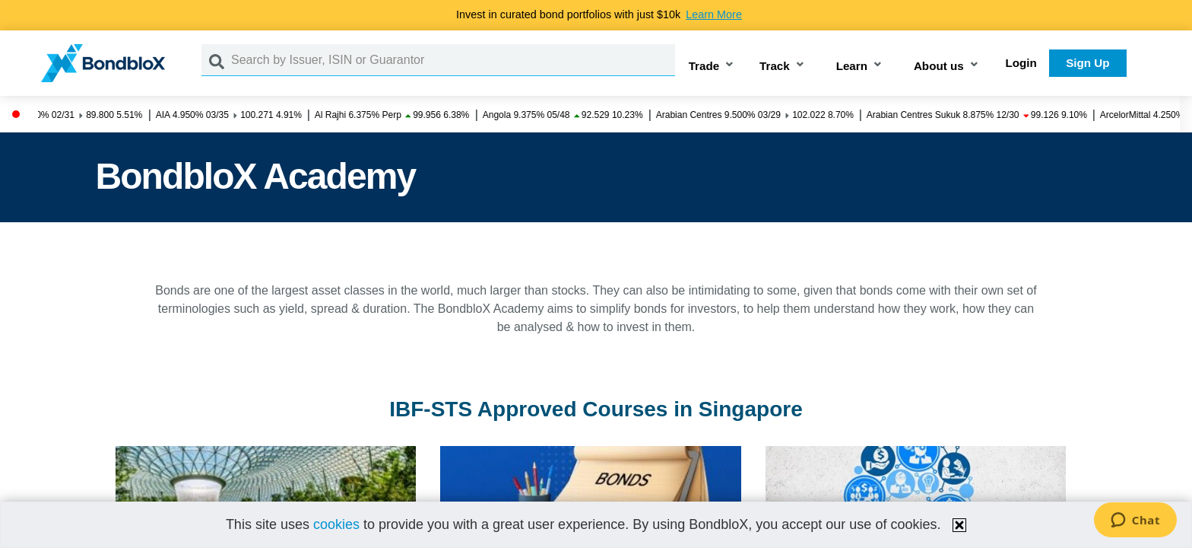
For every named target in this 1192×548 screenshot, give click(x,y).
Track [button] (774, 65)
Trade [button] (704, 65)
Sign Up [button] (1087, 62)
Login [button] (1021, 62)
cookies (336, 524)
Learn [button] (851, 65)
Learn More (714, 14)
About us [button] (939, 65)
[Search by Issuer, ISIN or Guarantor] (453, 60)
